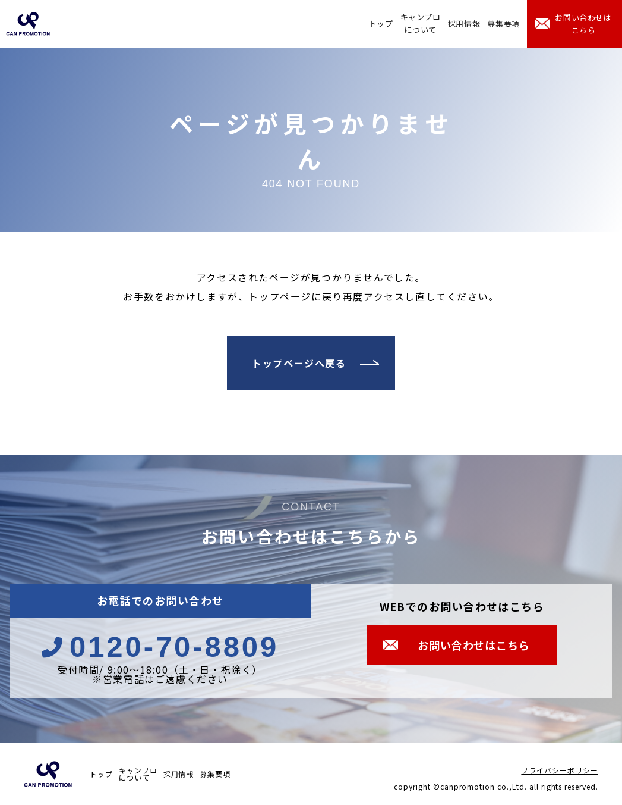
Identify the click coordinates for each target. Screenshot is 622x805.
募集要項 (503, 23)
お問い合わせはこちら (583, 24)
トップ (381, 23)
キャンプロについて (420, 23)
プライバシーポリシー (559, 770)
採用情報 (464, 23)
